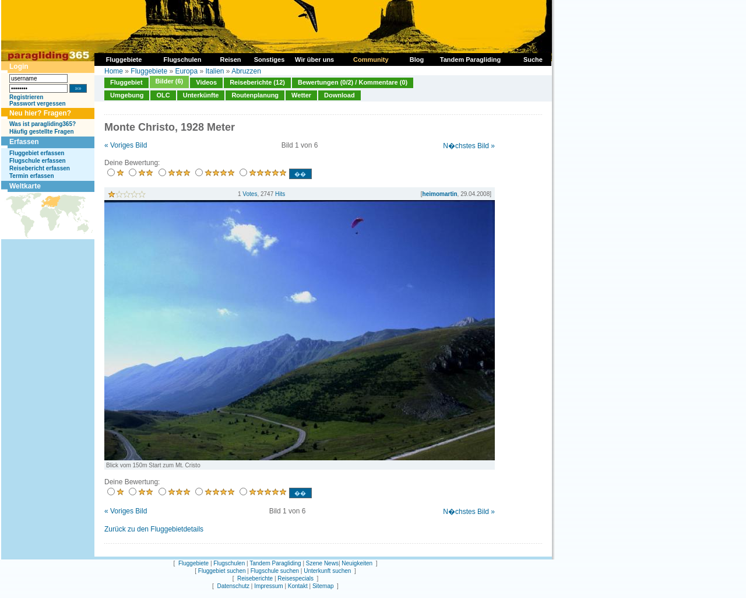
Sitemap (323, 586)
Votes (249, 194)
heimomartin (440, 194)
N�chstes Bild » (469, 146)
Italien (214, 71)
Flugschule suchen (275, 571)
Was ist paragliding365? (42, 124)
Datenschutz (233, 586)
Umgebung (126, 95)
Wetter (301, 95)
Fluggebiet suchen (222, 571)
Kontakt (298, 586)
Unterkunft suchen (327, 571)
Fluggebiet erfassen (36, 153)
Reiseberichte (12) (257, 82)
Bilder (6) (170, 81)
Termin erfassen (31, 176)
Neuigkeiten (357, 563)
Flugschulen (229, 563)
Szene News (322, 563)
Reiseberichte (255, 578)
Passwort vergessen (37, 103)
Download (339, 95)
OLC (163, 95)
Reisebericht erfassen (39, 168)
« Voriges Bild (125, 145)
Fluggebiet (126, 82)
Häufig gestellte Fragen (41, 131)
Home (113, 71)
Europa (186, 71)
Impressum (268, 586)
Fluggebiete (149, 71)
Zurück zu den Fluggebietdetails (153, 529)
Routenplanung (255, 95)
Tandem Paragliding (275, 563)
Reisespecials (295, 578)
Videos (206, 82)
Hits (280, 194)
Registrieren (26, 97)
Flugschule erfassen (37, 161)
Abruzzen (246, 71)
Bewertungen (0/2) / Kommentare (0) (352, 82)
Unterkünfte (201, 95)
